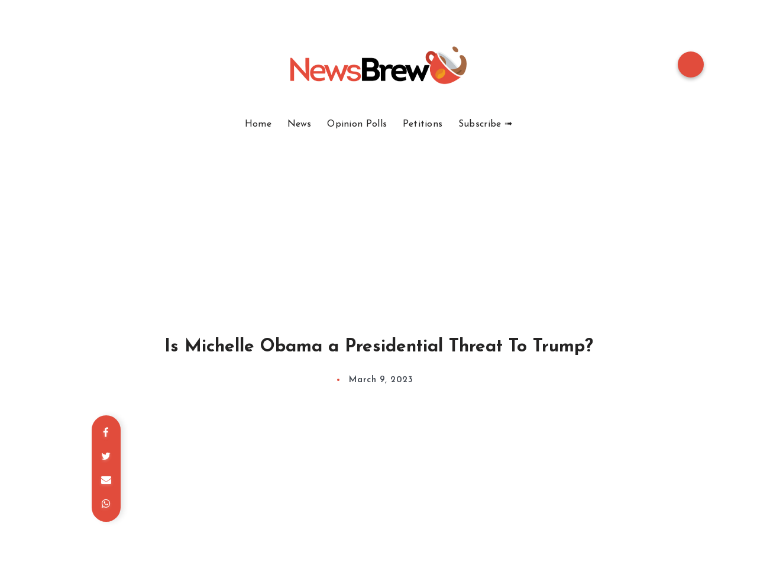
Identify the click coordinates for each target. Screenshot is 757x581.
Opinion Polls (357, 124)
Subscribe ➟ (485, 124)
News (299, 124)
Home (258, 124)
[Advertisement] (378, 219)
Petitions (423, 124)
